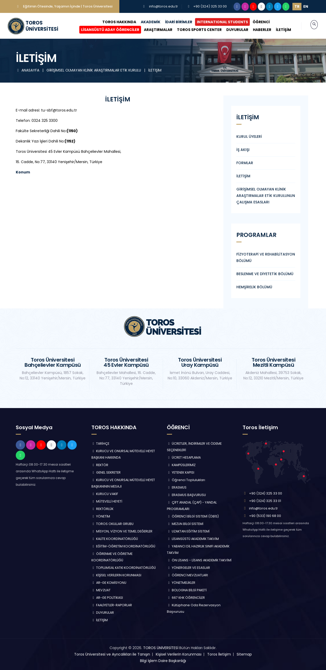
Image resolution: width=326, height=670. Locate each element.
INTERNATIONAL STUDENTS (217, 22)
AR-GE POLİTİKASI (107, 597)
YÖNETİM (100, 516)
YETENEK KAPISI (180, 472)
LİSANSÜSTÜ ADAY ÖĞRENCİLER (105, 29)
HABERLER (256, 29)
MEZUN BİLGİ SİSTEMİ (185, 524)
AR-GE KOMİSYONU (109, 582)
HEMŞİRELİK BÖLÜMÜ (254, 287)
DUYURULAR (232, 29)
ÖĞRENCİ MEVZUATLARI (187, 575)
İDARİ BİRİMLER (173, 22)
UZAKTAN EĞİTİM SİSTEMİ (188, 531)
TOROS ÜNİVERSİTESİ (160, 647)
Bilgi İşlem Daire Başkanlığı (163, 660)
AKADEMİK (145, 22)
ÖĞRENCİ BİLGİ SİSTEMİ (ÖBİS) (193, 516)
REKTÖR (99, 465)
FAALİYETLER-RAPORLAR (111, 605)
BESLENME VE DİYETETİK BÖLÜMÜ (264, 273)
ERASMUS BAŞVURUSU (186, 495)
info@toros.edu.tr (163, 6)
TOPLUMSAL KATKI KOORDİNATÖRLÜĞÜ (123, 567)
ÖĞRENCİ (255, 22)
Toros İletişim (219, 654)
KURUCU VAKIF (104, 494)
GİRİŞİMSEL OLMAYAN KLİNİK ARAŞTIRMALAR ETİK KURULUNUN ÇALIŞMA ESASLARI (265, 196)
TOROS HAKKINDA (114, 22)
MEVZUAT (101, 590)
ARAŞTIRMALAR (152, 29)
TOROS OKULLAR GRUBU (112, 524)
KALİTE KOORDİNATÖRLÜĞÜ (114, 539)
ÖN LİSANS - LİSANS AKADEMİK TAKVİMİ (199, 560)
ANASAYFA (28, 70)
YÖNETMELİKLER (181, 582)
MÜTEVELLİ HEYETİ (106, 501)
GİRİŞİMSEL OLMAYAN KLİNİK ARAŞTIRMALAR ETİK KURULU (94, 70)
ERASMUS (177, 487)
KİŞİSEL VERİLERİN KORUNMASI (116, 575)
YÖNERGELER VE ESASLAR (188, 567)
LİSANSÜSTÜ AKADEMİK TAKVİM (193, 539)
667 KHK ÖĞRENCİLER (186, 597)
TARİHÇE (100, 443)
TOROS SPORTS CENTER (194, 29)
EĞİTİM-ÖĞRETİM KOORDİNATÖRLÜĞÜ (123, 546)
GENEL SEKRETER (106, 472)
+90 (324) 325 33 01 (265, 501)
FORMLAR (244, 162)
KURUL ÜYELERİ (249, 136)
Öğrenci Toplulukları (186, 480)
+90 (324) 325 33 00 (210, 6)
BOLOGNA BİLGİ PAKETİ (187, 590)
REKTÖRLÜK (102, 509)
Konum (23, 172)
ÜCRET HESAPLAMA (184, 457)
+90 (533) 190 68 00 (265, 516)
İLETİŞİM (278, 29)
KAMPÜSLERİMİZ (181, 465)
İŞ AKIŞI (243, 149)
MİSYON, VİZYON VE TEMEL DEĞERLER (122, 531)
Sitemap (244, 654)
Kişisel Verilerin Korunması (178, 654)
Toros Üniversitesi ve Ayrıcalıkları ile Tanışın (112, 654)
